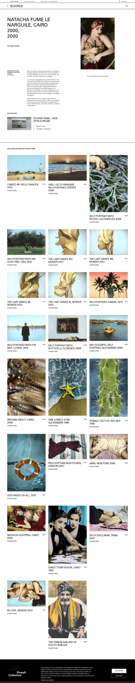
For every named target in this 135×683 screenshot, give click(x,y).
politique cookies (46, 678)
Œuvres (16, 6)
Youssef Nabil (13, 46)
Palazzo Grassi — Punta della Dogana (48, 1)
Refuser (119, 676)
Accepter (119, 671)
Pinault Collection (14, 1)
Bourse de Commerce (29, 1)
